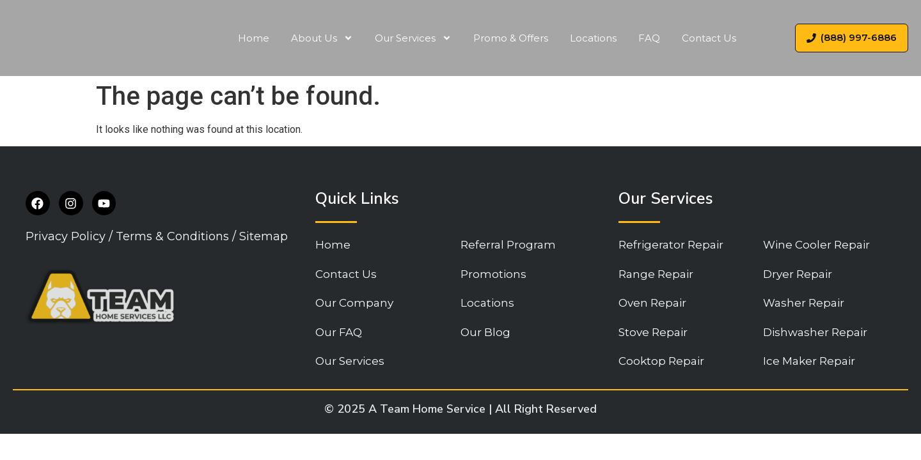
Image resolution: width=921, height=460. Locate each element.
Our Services (413, 38)
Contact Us (709, 38)
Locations (593, 38)
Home (253, 38)
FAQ (649, 38)
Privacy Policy (66, 238)
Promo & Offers (510, 38)
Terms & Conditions (172, 238)
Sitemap (263, 238)
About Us (322, 38)
